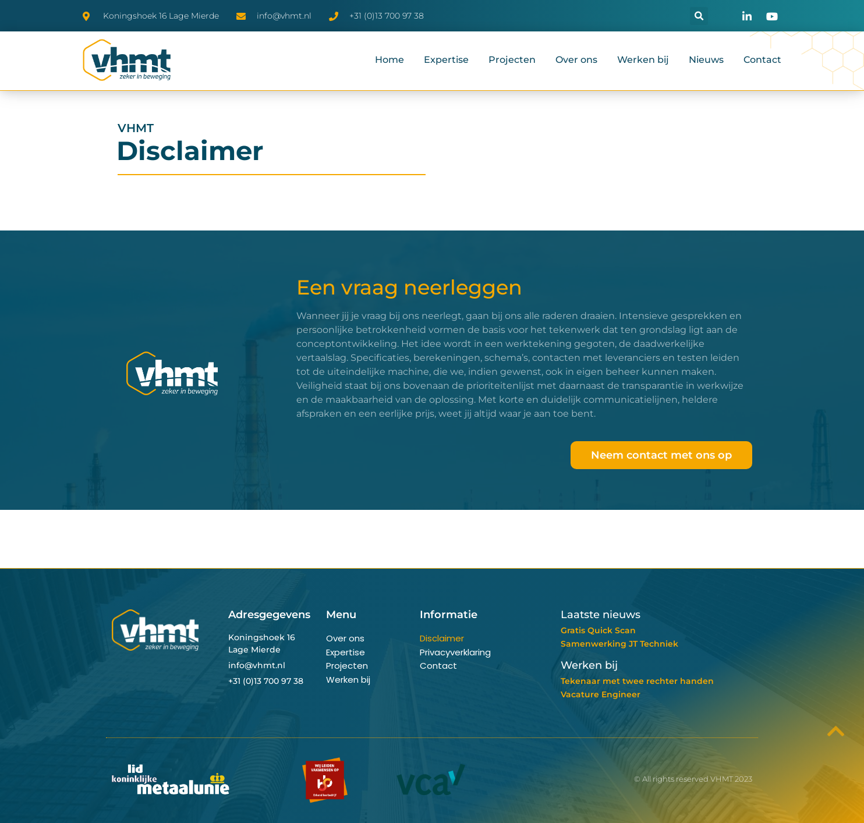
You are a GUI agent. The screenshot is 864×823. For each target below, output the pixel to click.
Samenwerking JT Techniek (619, 643)
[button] (699, 16)
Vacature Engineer (600, 694)
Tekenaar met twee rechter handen (637, 681)
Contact (762, 59)
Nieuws (706, 59)
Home (389, 59)
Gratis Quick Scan (598, 630)
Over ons (576, 59)
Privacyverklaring (455, 652)
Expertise (446, 59)
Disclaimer (442, 638)
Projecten (512, 59)
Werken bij (643, 59)
